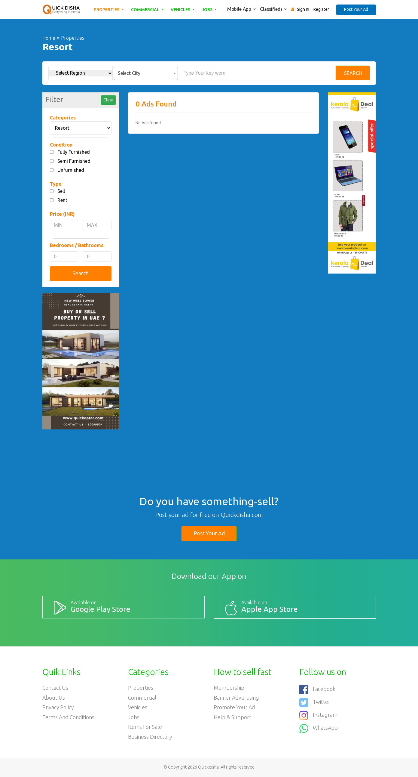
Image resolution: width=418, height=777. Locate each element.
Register (321, 9)
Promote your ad (235, 707)
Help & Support (232, 717)
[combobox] (146, 73)
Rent (62, 200)
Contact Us (55, 688)
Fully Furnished (73, 152)
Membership (229, 688)
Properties (107, 9)
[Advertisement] (223, 176)
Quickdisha (208, 767)
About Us (53, 698)
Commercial (145, 9)
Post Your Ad (356, 9)
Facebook (317, 689)
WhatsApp (318, 727)
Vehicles (181, 9)
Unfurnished (70, 170)
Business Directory (150, 737)
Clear (108, 100)
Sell (61, 191)
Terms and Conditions (68, 717)
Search (353, 73)
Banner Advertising (236, 698)
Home (48, 38)
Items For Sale (145, 727)
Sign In (303, 9)
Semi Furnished (73, 161)
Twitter (314, 701)
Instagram (318, 714)
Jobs (208, 9)
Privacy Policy (58, 707)
